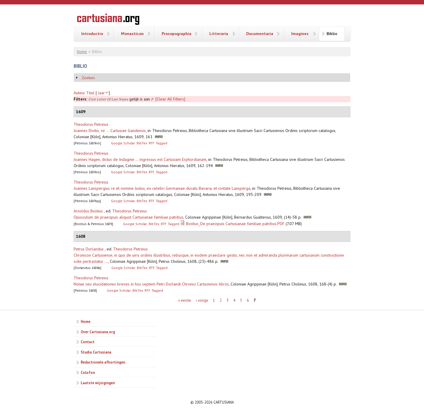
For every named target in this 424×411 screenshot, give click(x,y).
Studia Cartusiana (96, 352)
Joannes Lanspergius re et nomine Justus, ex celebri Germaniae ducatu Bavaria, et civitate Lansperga (162, 188)
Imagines (300, 33)
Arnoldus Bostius (88, 211)
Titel (90, 92)
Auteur (79, 92)
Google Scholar (123, 143)
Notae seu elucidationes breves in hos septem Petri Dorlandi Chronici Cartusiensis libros (151, 284)
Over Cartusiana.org (98, 331)
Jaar (101, 92)
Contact (88, 341)
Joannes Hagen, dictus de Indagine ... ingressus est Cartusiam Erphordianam (140, 159)
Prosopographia (176, 33)
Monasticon (132, 33)
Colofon (88, 372)
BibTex (142, 143)
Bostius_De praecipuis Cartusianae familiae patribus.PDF (235, 223)
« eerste (184, 300)
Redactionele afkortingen (103, 362)
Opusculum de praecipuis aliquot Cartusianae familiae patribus (128, 217)
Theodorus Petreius (91, 124)
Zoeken (88, 77)
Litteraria (218, 33)
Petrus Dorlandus (89, 249)
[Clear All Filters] (170, 99)
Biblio (332, 33)
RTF (151, 143)
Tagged (161, 143)
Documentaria (259, 33)
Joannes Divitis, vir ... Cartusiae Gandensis (110, 130)
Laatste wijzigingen (98, 382)
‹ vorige (202, 300)
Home (82, 51)
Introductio (92, 33)
